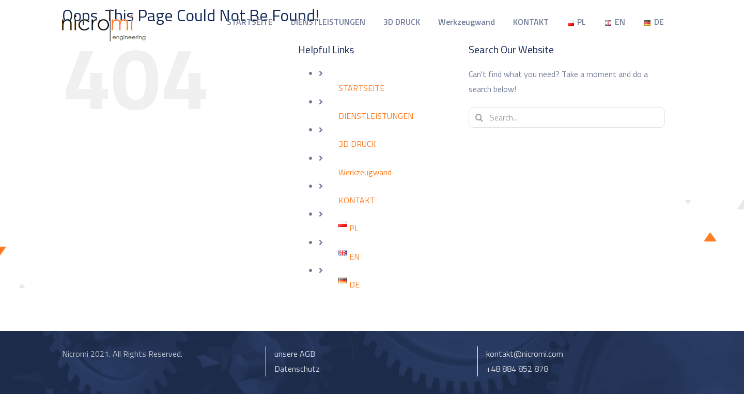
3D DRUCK (357, 144)
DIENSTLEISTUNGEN (375, 116)
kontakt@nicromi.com (524, 353)
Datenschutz (297, 368)
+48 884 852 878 (517, 368)
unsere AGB (294, 353)
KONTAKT (356, 200)
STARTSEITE (361, 88)
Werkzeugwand (365, 172)
